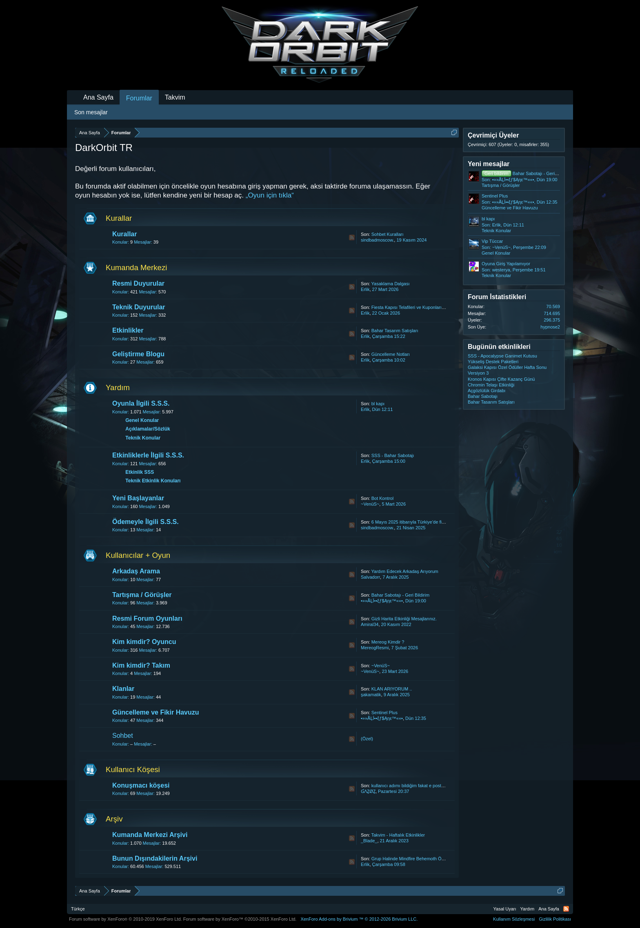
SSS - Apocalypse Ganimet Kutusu (502, 355)
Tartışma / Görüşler (142, 594)
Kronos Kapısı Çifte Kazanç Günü (501, 379)
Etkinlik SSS (139, 472)
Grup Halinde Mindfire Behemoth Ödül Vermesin (419, 858)
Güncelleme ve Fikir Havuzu (155, 712)
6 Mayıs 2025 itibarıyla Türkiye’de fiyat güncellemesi (423, 522)
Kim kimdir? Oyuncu (144, 641)
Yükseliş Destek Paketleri (493, 361)
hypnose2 (550, 326)
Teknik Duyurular (138, 307)
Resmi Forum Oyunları (147, 618)
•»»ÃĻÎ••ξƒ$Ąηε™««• (382, 600)
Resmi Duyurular (138, 283)
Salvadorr (370, 577)
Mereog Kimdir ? (387, 641)
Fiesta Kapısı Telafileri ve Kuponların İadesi (414, 307)
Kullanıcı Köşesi (133, 769)
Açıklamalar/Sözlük (147, 429)
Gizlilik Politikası (555, 919)
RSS (352, 237)
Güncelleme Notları (390, 354)
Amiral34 (369, 624)
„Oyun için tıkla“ (270, 195)
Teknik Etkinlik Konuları (152, 481)
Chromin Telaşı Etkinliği (491, 384)
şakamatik (371, 694)
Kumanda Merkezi (136, 267)
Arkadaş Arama (136, 571)
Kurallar (119, 218)
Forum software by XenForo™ (240, 919)
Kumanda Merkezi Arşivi (149, 834)
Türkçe (78, 908)
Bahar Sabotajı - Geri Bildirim (400, 595)
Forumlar (139, 98)
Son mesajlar (91, 112)
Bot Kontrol (382, 498)
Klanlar (123, 688)
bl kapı (377, 403)
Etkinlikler (127, 330)
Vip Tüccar (492, 241)
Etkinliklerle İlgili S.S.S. (148, 455)
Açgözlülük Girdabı (486, 390)
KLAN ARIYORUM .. (391, 688)
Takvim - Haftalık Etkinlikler (398, 835)
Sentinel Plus (384, 712)
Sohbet (122, 735)
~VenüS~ (370, 504)
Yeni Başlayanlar (138, 498)
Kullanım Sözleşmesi (514, 919)
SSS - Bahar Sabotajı (392, 455)
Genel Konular (142, 420)
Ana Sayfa (98, 97)
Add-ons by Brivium (359, 919)
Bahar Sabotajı (483, 396)
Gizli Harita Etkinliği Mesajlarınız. (404, 618)
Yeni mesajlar (488, 163)
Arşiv (114, 819)
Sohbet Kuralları (387, 234)
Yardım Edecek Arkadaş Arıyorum (404, 571)
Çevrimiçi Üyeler (493, 135)
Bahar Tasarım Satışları (394, 330)
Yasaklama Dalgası (390, 283)
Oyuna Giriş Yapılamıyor (506, 263)
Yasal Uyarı (504, 908)
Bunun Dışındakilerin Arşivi (154, 858)
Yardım (118, 387)
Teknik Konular (142, 438)
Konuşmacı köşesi (141, 785)
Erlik (365, 289)
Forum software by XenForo (125, 919)
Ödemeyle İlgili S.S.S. (145, 521)
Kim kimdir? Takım (141, 665)
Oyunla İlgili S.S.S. (140, 403)
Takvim (175, 97)
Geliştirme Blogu (138, 354)
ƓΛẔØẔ (368, 791)
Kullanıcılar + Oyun (138, 555)
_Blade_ (369, 840)
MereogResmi (375, 647)
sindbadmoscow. (377, 240)
